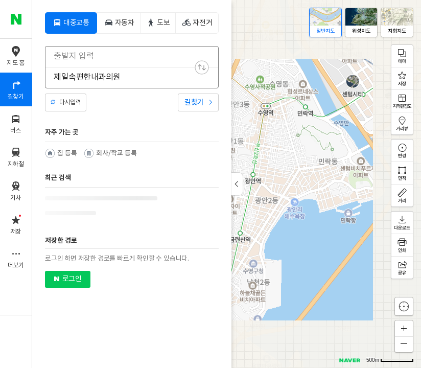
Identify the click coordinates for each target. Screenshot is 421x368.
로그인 (71, 279)
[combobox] (125, 56)
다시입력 (70, 102)
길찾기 (194, 102)
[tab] (71, 23)
